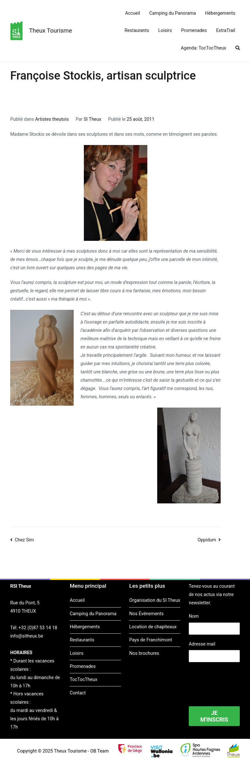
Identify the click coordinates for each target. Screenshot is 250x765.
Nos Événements (146, 613)
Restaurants (137, 30)
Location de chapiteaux (153, 627)
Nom (194, 616)
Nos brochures (144, 653)
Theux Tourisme (50, 30)
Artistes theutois (52, 119)
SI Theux (92, 119)
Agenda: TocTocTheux (203, 48)
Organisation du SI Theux (154, 600)
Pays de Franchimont (150, 640)
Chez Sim (24, 540)
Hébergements (220, 13)
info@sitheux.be (26, 636)
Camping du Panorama (172, 13)
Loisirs (165, 30)
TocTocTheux (83, 679)
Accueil (132, 13)
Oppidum (207, 540)
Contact (78, 693)
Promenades (194, 30)
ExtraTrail (225, 30)
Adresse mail (202, 644)
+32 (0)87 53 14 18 (37, 628)
